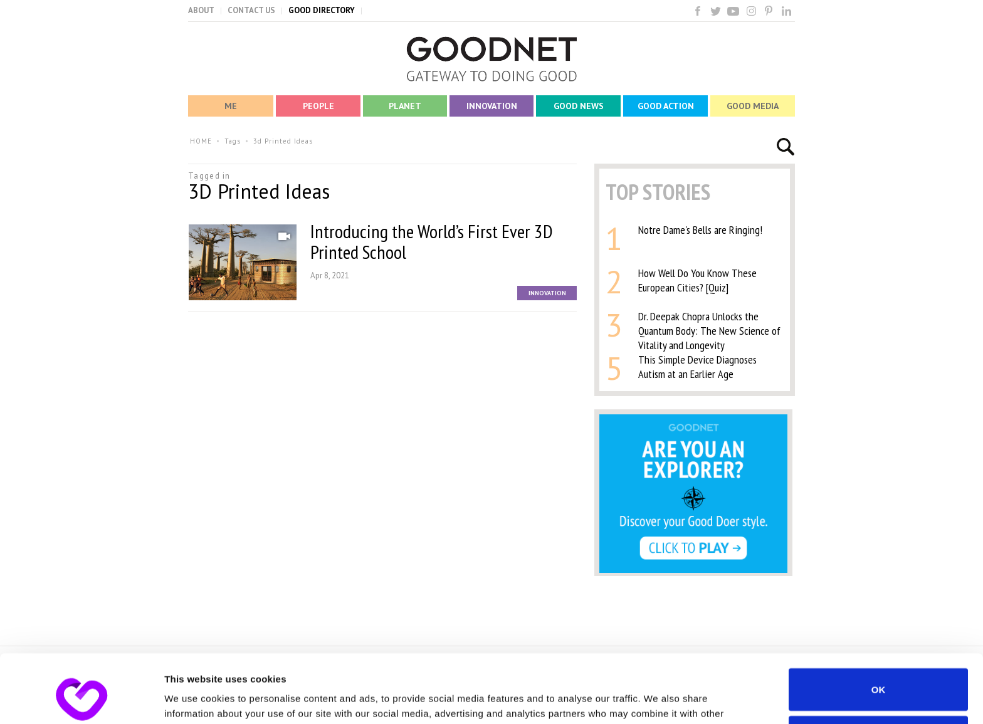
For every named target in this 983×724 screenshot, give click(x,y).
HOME (201, 141)
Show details (193, 699)
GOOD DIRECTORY (321, 10)
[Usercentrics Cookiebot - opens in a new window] (81, 699)
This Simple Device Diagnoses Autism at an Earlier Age (697, 366)
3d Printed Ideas (283, 141)
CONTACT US (251, 10)
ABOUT (201, 10)
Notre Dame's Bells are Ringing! (700, 230)
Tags (232, 141)
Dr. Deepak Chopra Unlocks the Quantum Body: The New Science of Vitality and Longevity (709, 330)
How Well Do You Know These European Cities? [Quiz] (697, 280)
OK (878, 625)
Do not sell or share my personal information (879, 672)
